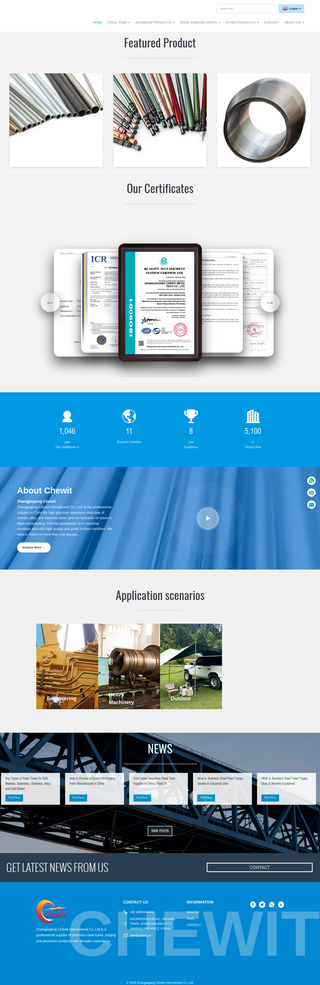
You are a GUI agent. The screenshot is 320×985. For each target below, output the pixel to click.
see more (160, 830)
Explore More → (33, 547)
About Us (193, 912)
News (190, 918)
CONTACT (194, 925)
